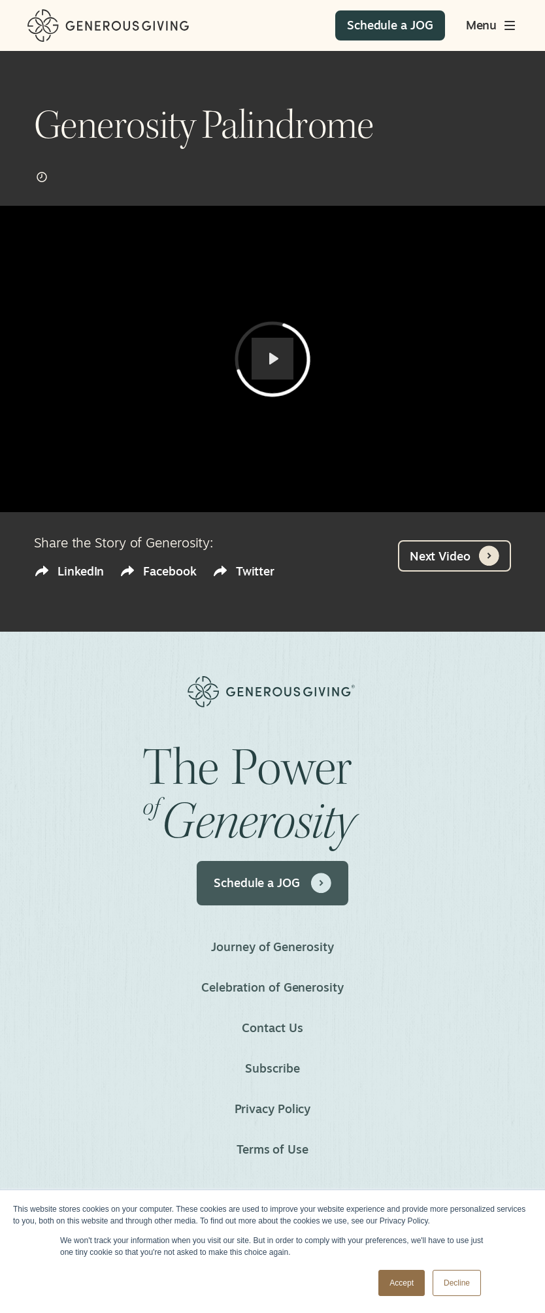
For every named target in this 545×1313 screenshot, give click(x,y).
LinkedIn (69, 571)
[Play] (272, 359)
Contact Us (272, 1027)
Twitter (243, 571)
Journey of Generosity (272, 946)
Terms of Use (272, 1149)
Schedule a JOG (272, 883)
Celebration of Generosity (272, 987)
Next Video (454, 555)
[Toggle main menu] (492, 25)
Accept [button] (401, 1283)
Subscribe (272, 1068)
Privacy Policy (273, 1108)
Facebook (158, 571)
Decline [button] (457, 1283)
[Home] (108, 25)
